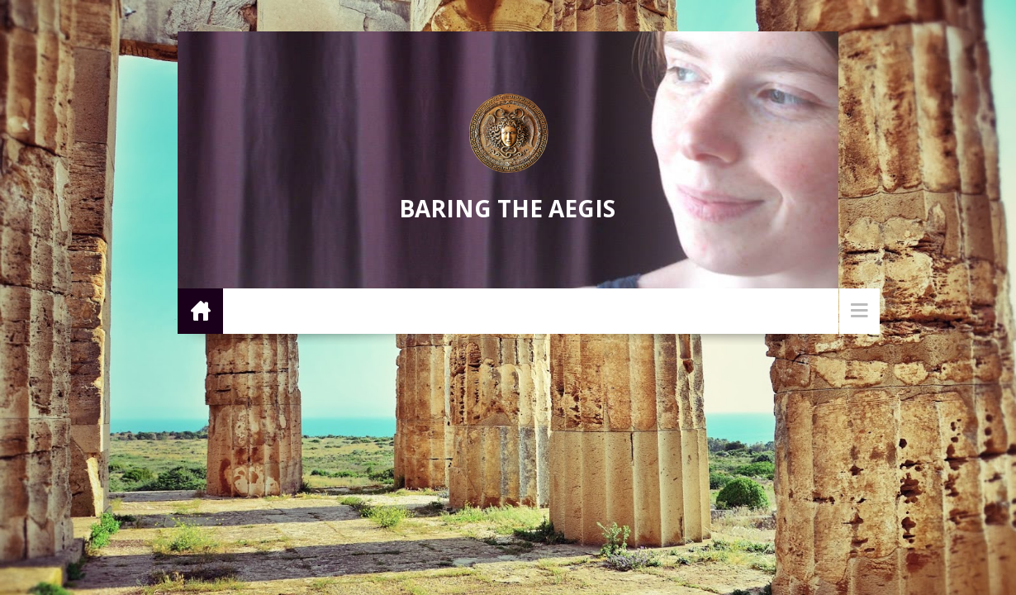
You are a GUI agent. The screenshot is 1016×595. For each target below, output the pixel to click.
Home (200, 310)
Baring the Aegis (507, 208)
